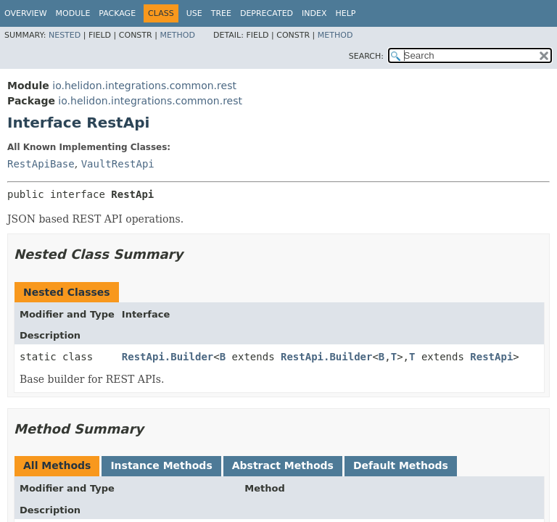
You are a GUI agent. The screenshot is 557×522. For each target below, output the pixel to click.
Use (194, 13)
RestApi (491, 356)
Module (73, 13)
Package (117, 13)
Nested (65, 35)
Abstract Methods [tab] (283, 465)
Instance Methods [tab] (161, 465)
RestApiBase (41, 164)
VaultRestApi (117, 164)
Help (346, 13)
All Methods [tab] (57, 465)
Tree (221, 13)
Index (314, 13)
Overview (25, 13)
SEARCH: (366, 56)
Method (177, 35)
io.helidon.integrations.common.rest (144, 85)
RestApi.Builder (167, 356)
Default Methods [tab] (400, 465)
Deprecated (266, 13)
